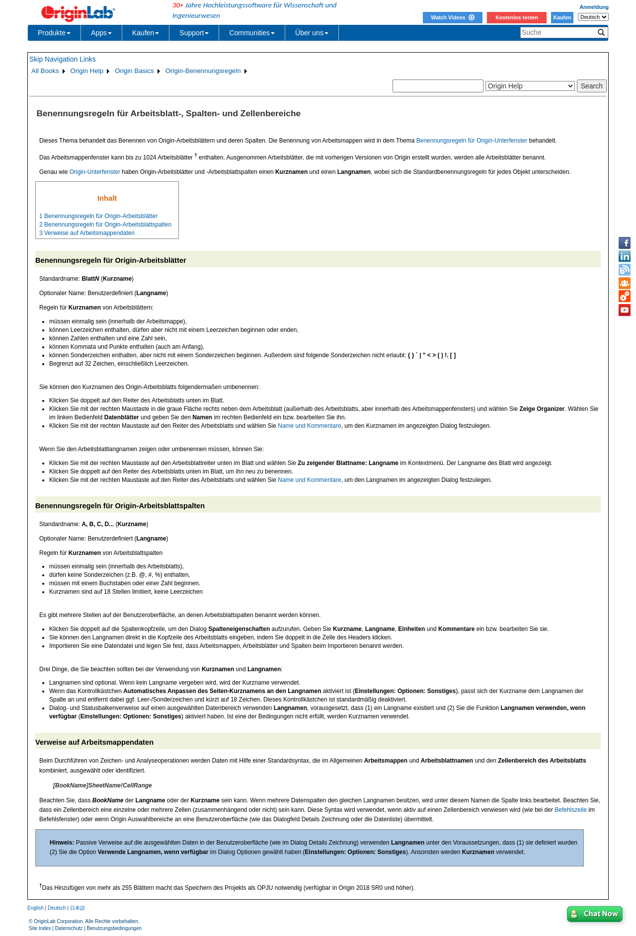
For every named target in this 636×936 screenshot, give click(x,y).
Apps (101, 33)
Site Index (40, 928)
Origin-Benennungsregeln (203, 71)
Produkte (54, 33)
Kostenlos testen (516, 17)
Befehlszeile (571, 809)
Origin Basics (134, 71)
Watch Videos (452, 17)
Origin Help (87, 71)
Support (194, 33)
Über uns (311, 33)
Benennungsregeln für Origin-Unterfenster (471, 140)
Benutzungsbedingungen (114, 928)
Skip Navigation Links (62, 59)
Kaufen (562, 17)
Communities (252, 33)
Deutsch (57, 908)
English (35, 908)
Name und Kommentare (309, 425)
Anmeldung (594, 7)
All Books (45, 71)
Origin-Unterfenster (95, 171)
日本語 (77, 908)
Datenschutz (69, 928)
